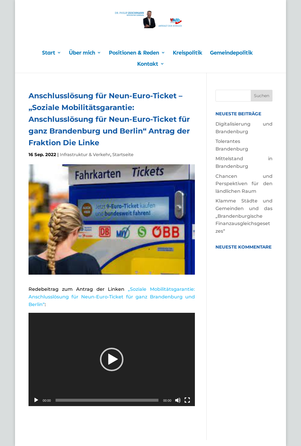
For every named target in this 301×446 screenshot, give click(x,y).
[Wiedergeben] (36, 400)
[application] (112, 359)
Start (48, 53)
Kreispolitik (187, 53)
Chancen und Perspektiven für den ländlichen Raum (243, 183)
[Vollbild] (187, 400)
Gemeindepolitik (231, 53)
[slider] (107, 400)
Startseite (122, 154)
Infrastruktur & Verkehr (85, 154)
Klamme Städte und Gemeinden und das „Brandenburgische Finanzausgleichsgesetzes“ (243, 216)
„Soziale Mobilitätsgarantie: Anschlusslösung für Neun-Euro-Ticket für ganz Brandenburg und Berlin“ (112, 296)
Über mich (82, 53)
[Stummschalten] (178, 400)
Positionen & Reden (134, 53)
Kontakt (147, 64)
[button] (111, 359)
